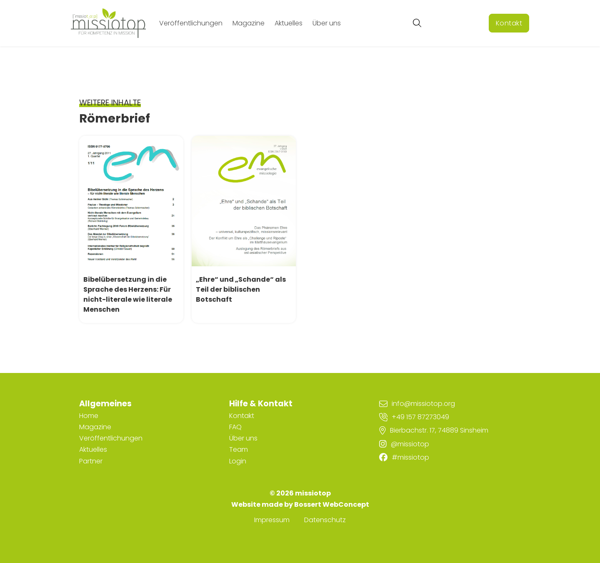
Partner (90, 461)
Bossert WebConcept (331, 504)
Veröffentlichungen (190, 23)
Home (88, 415)
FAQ (235, 427)
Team (238, 449)
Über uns (326, 23)
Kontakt (509, 23)
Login (237, 461)
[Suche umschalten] (417, 23)
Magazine (248, 23)
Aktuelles (288, 23)
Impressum (272, 520)
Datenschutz (325, 520)
